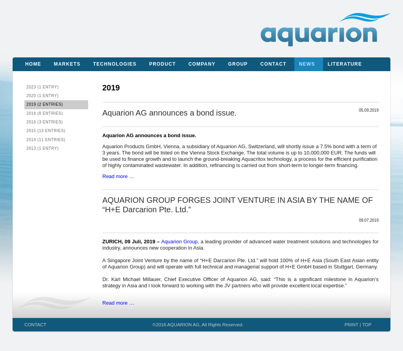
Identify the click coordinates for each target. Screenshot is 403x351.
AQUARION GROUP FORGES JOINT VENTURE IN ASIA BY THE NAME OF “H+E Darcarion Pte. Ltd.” (237, 205)
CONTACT (35, 324)
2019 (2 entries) (44, 104)
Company (202, 64)
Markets (67, 64)
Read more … (118, 176)
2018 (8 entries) (44, 113)
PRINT (352, 324)
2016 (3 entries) (44, 122)
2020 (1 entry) (42, 96)
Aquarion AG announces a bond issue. (169, 112)
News (307, 64)
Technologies (115, 64)
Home (33, 64)
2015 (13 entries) (45, 131)
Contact (274, 64)
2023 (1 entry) (42, 87)
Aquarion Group (179, 241)
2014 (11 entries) (45, 140)
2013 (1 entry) (42, 148)
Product (162, 64)
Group (238, 64)
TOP (367, 324)
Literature (345, 64)
